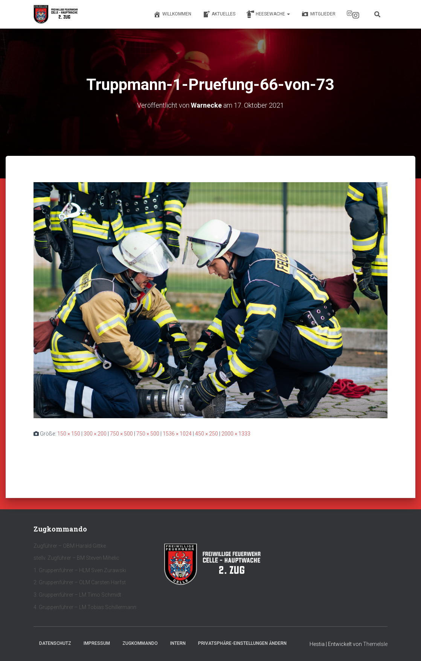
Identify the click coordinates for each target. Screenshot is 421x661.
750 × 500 (121, 434)
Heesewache (268, 14)
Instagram (356, 15)
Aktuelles (219, 14)
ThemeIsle (375, 644)
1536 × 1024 (177, 434)
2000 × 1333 (235, 434)
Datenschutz (55, 643)
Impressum (97, 643)
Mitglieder (318, 14)
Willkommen (172, 14)
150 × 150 (68, 434)
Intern (178, 643)
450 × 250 (206, 434)
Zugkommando (140, 643)
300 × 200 (95, 434)
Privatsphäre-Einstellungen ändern (242, 643)
